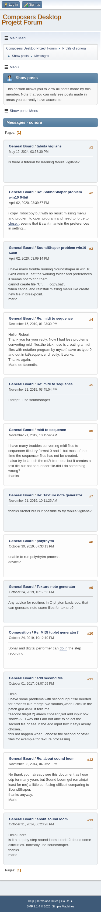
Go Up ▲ (67, 901)
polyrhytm (45, 541)
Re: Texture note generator (59, 495)
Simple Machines (63, 906)
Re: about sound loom (56, 759)
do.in (63, 648)
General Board (21, 146)
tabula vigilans (49, 146)
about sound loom (52, 819)
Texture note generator (56, 587)
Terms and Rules (47, 901)
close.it (13, 223)
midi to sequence (51, 430)
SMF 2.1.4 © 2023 (38, 906)
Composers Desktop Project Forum (31, 19)
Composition (20, 632)
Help (31, 901)
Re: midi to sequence (55, 318)
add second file (50, 678)
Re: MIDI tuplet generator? (56, 632)
